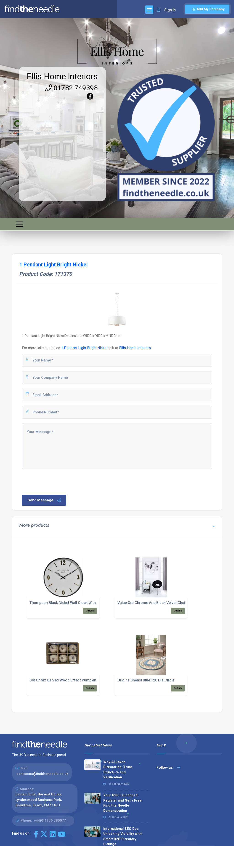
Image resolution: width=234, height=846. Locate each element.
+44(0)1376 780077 (50, 820)
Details (89, 610)
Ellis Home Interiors (62, 76)
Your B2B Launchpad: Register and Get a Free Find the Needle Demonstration (122, 803)
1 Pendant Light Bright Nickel (84, 348)
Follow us (168, 767)
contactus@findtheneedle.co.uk (42, 774)
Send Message (44, 500)
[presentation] (56, 481)
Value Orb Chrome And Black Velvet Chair (151, 603)
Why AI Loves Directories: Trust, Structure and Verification (118, 769)
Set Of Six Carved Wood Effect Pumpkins (63, 680)
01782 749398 (71, 88)
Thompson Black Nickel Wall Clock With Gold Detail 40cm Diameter (85, 603)
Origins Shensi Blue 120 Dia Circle (145, 680)
